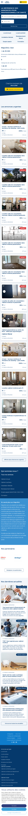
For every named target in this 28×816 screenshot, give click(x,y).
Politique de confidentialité (14, 736)
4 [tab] (12, 325)
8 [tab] (16, 325)
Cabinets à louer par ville (7, 785)
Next (23, 117)
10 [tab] (18, 325)
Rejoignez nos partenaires (14, 570)
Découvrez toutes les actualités (14, 723)
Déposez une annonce (14, 89)
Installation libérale (6, 485)
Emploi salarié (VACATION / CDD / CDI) (12, 492)
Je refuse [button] (14, 809)
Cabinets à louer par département (9, 782)
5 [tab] (13, 325)
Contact (19, 738)
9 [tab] (17, 325)
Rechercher (14, 26)
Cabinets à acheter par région (8, 768)
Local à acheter (5, 754)
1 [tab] (11, 122)
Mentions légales (11, 738)
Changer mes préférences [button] (14, 812)
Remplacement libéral (7, 489)
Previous (4, 117)
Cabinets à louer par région (7, 780)
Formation (4, 495)
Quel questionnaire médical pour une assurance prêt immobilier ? (13, 709)
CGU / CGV (18, 733)
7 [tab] (15, 325)
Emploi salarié (4, 756)
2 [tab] (14, 296)
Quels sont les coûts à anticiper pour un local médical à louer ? (13, 675)
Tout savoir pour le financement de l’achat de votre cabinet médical (14, 608)
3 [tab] (11, 325)
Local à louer (4, 751)
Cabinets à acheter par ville (7, 774)
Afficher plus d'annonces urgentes (14, 459)
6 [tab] (14, 325)
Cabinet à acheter (6, 482)
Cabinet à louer (5, 479)
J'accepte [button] (14, 805)
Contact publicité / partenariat (14, 740)
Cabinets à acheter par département (10, 771)
